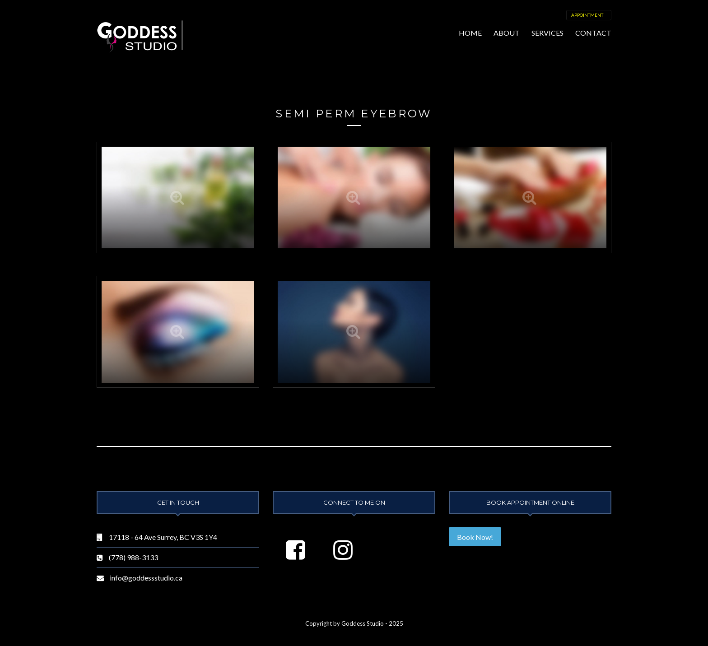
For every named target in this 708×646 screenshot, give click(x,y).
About (507, 32)
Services (547, 32)
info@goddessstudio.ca (146, 577)
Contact (593, 32)
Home (470, 32)
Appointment (587, 15)
